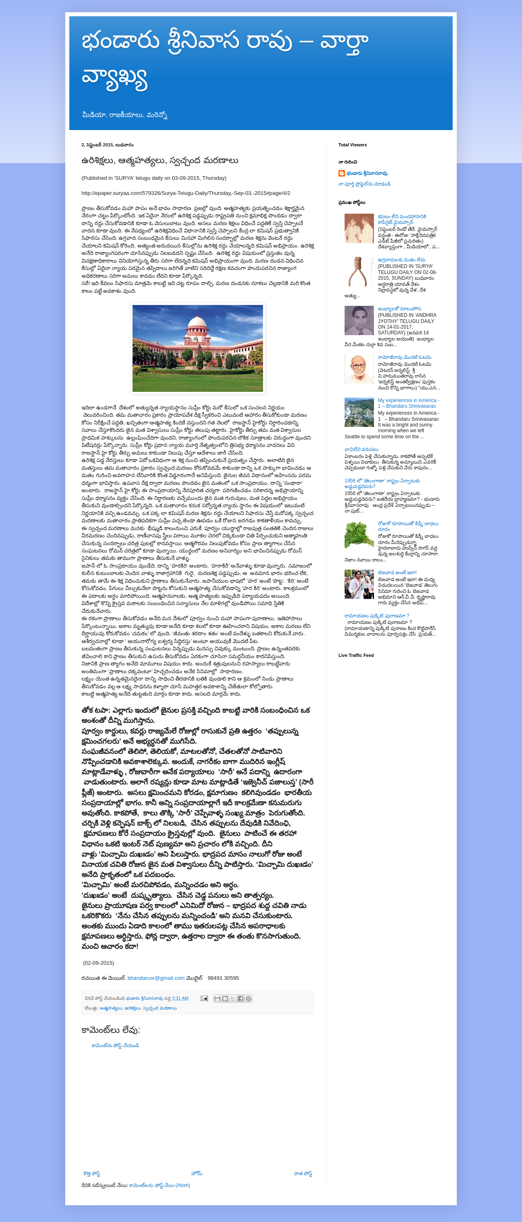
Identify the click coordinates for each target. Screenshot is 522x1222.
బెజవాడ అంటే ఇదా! (397, 572)
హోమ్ (197, 1173)
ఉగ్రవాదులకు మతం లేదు (402, 260)
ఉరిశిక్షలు (133, 1007)
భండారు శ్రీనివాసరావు (367, 173)
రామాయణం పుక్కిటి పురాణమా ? (377, 616)
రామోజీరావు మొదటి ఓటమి (405, 357)
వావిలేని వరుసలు (361, 449)
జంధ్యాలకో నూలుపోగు (399, 309)
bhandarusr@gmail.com (156, 978)
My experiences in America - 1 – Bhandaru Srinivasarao (409, 403)
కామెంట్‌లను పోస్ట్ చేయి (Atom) (159, 1185)
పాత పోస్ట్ (303, 1173)
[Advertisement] (198, 1109)
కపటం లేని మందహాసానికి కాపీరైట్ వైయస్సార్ (402, 219)
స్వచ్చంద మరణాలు (160, 1007)
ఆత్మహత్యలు (111, 1007)
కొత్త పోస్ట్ (92, 1173)
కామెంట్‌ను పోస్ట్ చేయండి (115, 1045)
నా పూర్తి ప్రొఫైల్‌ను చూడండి (364, 184)
